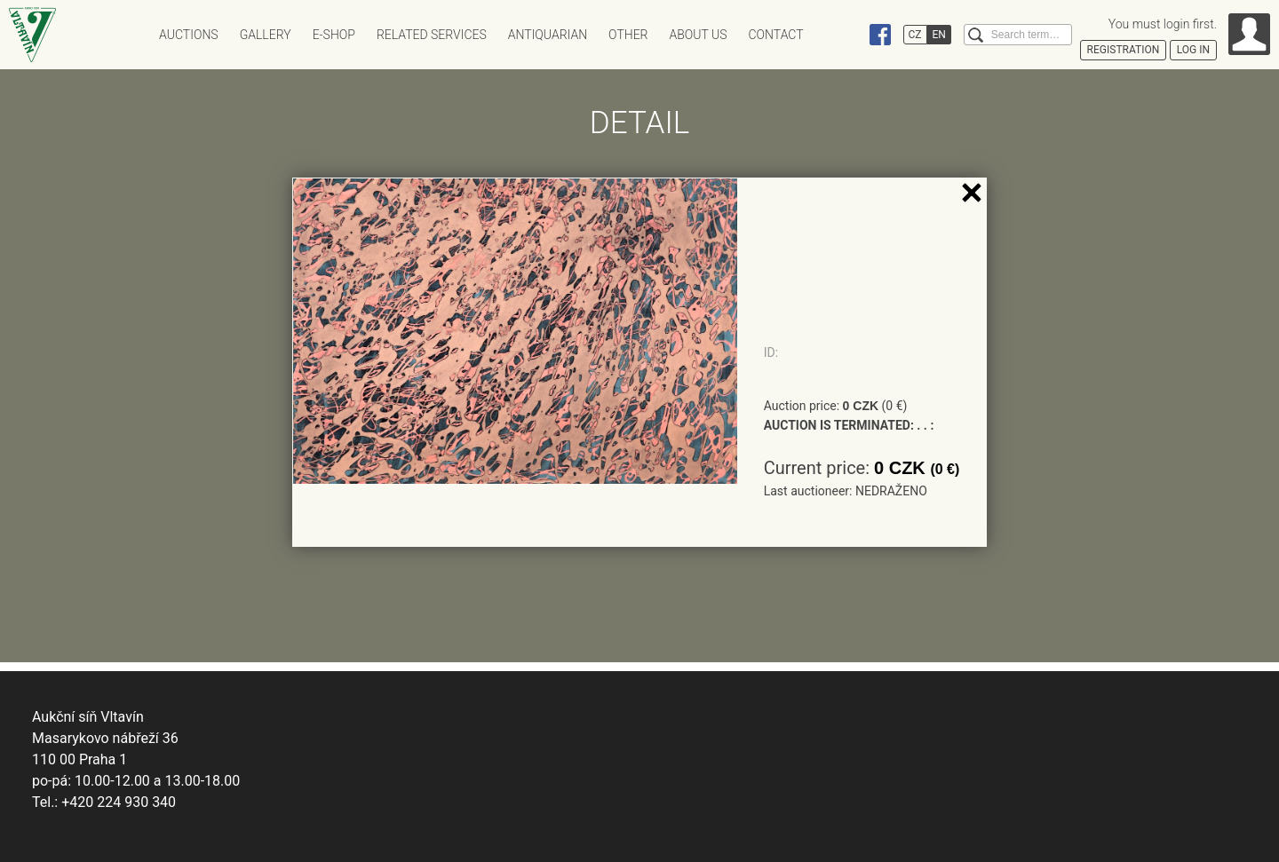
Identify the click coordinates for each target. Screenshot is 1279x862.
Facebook (880, 34)
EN (939, 34)
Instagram (846, 34)
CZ (915, 34)
